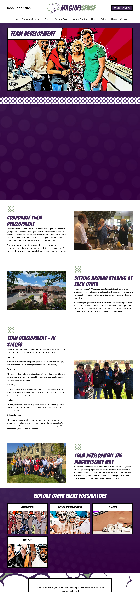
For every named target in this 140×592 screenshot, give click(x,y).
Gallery (104, 19)
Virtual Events (62, 19)
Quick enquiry (122, 8)
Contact (124, 19)
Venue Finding (80, 19)
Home (15, 19)
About (94, 19)
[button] (31, 19)
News (114, 19)
